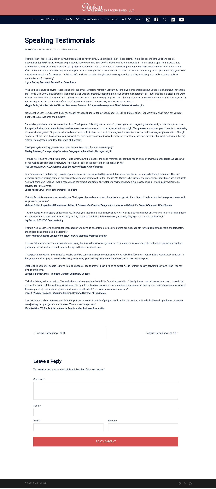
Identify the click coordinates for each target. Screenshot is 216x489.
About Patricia (47, 19)
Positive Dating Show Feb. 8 (50, 333)
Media (124, 19)
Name (37, 405)
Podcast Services (91, 19)
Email (37, 420)
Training (110, 19)
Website (112, 420)
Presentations (69, 50)
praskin (32, 50)
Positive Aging (68, 19)
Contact (138, 19)
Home (34, 19)
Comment (39, 379)
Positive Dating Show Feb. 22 (161, 333)
